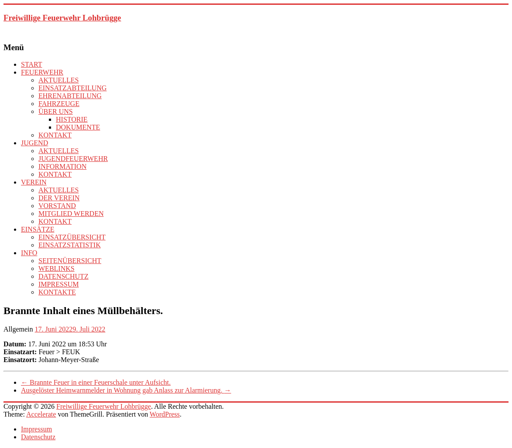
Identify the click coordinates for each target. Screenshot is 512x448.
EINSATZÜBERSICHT (72, 237)
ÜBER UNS (55, 111)
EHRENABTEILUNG (70, 95)
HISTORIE (72, 119)
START (31, 64)
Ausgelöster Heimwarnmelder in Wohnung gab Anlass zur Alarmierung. (126, 390)
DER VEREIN (58, 198)
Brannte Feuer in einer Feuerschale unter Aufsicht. (96, 382)
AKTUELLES (58, 80)
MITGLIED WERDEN (70, 213)
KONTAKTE (57, 292)
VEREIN (34, 182)
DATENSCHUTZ (63, 276)
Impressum (36, 429)
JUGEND (34, 143)
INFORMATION (62, 166)
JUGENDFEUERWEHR (73, 158)
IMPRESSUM (58, 284)
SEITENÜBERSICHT (69, 260)
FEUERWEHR (42, 72)
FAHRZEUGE (58, 103)
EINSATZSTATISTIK (69, 245)
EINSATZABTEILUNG (72, 88)
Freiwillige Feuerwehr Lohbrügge (62, 17)
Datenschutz (38, 437)
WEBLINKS (56, 268)
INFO (29, 252)
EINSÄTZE (37, 229)
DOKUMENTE (78, 127)
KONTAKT (55, 135)
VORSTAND (57, 205)
